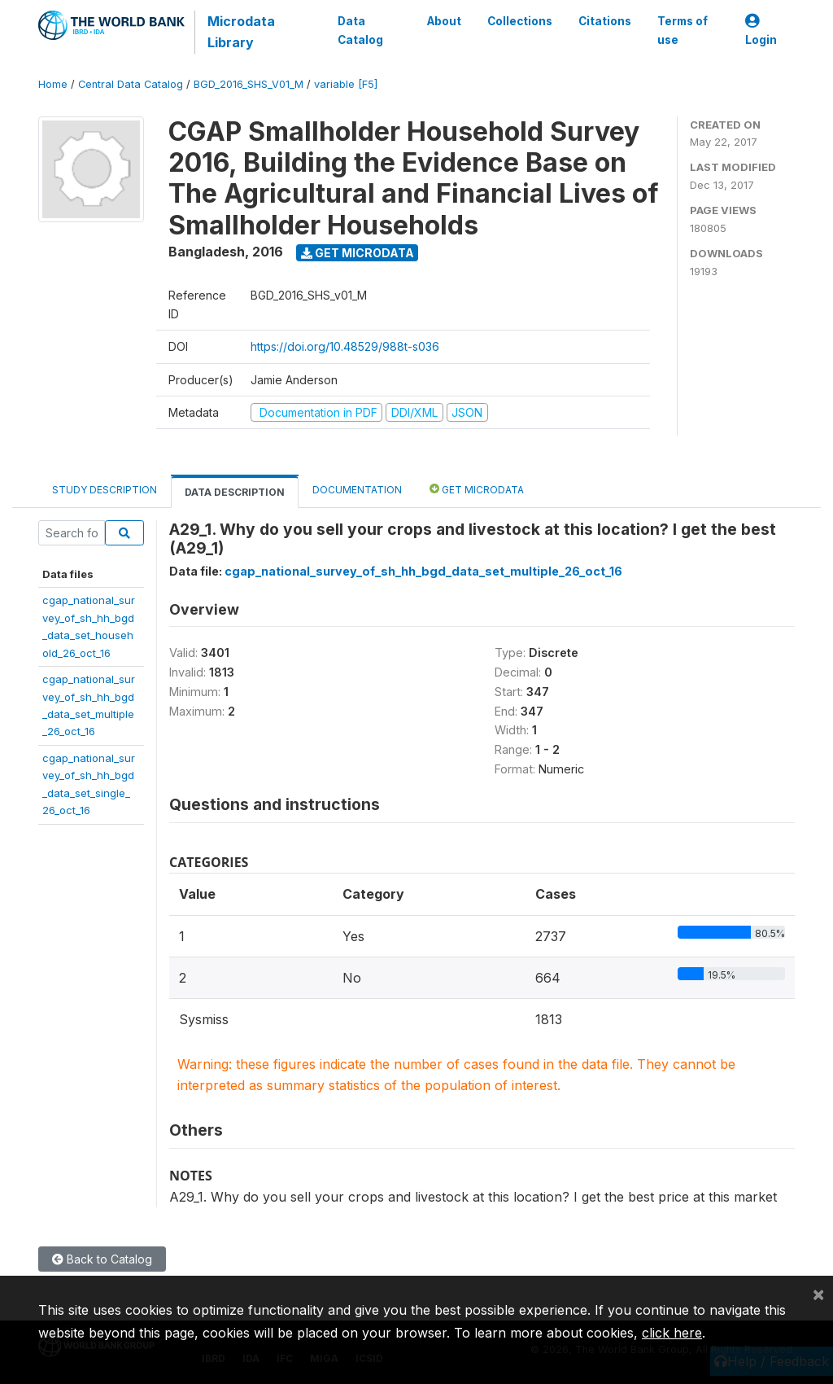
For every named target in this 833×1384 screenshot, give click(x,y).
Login (761, 30)
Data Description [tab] (235, 492)
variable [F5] (345, 84)
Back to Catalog (102, 1259)
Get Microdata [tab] (477, 489)
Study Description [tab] (104, 490)
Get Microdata (357, 253)
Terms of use (682, 30)
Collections (519, 21)
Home (53, 84)
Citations (604, 21)
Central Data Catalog (130, 84)
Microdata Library (241, 31)
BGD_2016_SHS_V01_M (248, 84)
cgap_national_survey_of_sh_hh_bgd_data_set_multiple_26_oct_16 (423, 571)
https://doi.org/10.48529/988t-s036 (345, 346)
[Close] (818, 1293)
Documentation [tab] (357, 490)
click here (672, 1333)
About (444, 21)
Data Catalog (360, 30)
